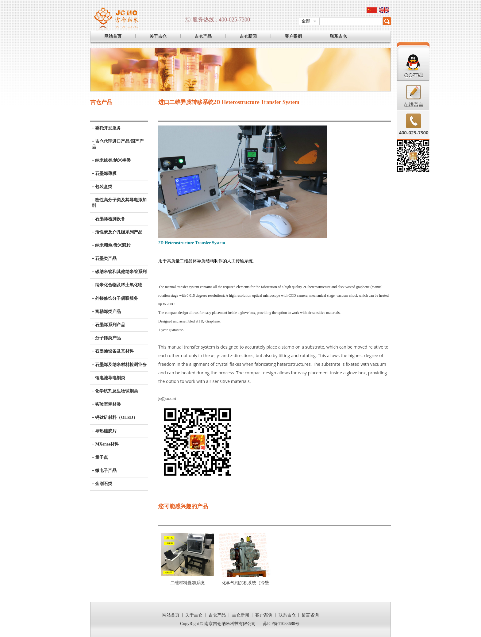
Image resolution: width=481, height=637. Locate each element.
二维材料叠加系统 (187, 583)
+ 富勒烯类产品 (106, 311)
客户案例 (293, 36)
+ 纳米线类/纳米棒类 (111, 160)
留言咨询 (310, 615)
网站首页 (112, 36)
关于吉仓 (158, 36)
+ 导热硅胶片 (104, 431)
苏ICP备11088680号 (281, 623)
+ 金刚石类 (102, 483)
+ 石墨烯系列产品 (108, 324)
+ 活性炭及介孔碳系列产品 (117, 232)
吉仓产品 (203, 36)
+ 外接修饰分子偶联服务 (115, 298)
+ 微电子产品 (104, 470)
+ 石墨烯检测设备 (108, 219)
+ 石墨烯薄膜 (104, 173)
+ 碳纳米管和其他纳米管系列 (119, 271)
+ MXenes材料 (105, 444)
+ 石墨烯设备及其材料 (113, 351)
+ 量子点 (100, 457)
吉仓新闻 (248, 36)
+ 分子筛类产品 (106, 338)
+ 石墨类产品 (104, 258)
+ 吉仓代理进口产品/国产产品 (118, 144)
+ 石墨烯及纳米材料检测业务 (119, 364)
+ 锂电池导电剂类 (108, 378)
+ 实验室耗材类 (106, 404)
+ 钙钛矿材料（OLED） (114, 417)
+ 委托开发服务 (106, 128)
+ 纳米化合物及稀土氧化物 (117, 285)
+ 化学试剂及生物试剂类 (115, 391)
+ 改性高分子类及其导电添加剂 (119, 203)
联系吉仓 (338, 36)
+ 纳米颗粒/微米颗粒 (111, 245)
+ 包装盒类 (102, 186)
